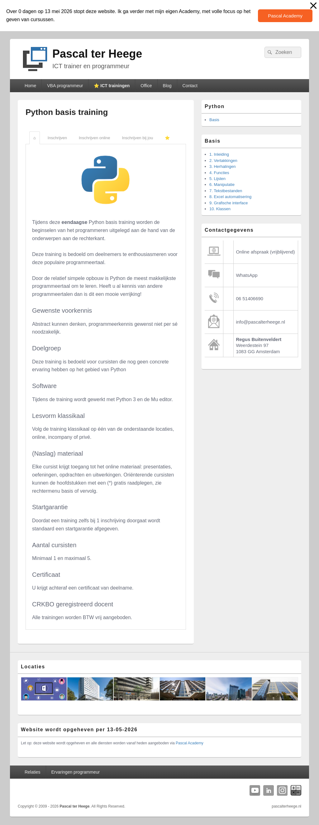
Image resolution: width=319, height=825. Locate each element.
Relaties (32, 772)
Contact (190, 85)
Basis (214, 119)
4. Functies (219, 172)
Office (146, 85)
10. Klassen (220, 208)
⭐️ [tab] (167, 137)
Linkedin (268, 790)
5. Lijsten (217, 178)
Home (30, 85)
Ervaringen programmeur (75, 772)
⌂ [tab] (34, 137)
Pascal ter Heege (97, 53)
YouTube (255, 790)
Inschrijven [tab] (57, 137)
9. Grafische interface (228, 203)
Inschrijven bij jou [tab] (137, 137)
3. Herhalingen (222, 166)
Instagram (282, 790)
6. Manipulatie (222, 184)
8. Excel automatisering (230, 196)
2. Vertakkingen (223, 160)
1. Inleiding (219, 154)
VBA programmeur (65, 85)
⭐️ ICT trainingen (112, 85)
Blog (167, 85)
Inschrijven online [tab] (94, 137)
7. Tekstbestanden (225, 190)
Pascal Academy (285, 15)
